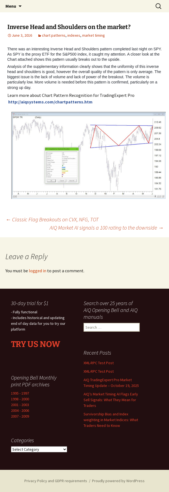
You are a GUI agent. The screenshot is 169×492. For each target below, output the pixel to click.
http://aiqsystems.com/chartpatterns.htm (50, 102)
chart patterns (53, 35)
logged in (37, 270)
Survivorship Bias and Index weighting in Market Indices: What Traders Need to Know (111, 420)
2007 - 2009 (20, 416)
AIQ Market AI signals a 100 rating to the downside (107, 227)
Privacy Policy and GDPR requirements (55, 480)
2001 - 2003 (20, 404)
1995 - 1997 (20, 393)
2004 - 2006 (20, 410)
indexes (73, 35)
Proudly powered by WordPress (118, 480)
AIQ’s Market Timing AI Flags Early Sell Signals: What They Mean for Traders (111, 400)
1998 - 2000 (20, 399)
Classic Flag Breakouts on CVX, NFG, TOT (52, 219)
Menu (10, 6)
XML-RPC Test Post (99, 362)
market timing (93, 35)
